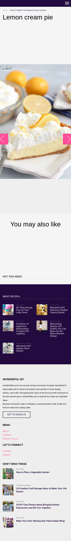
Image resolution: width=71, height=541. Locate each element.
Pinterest (6, 455)
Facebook (7, 451)
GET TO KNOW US (16, 414)
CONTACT (7, 435)
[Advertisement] (35, 251)
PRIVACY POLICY (10, 439)
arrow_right (67, 139)
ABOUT (6, 431)
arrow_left (4, 139)
